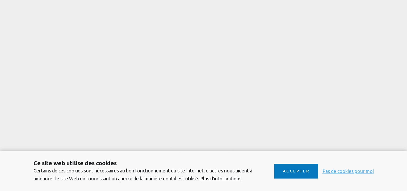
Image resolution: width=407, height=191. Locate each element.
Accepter (296, 171)
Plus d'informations (220, 178)
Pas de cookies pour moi (348, 171)
